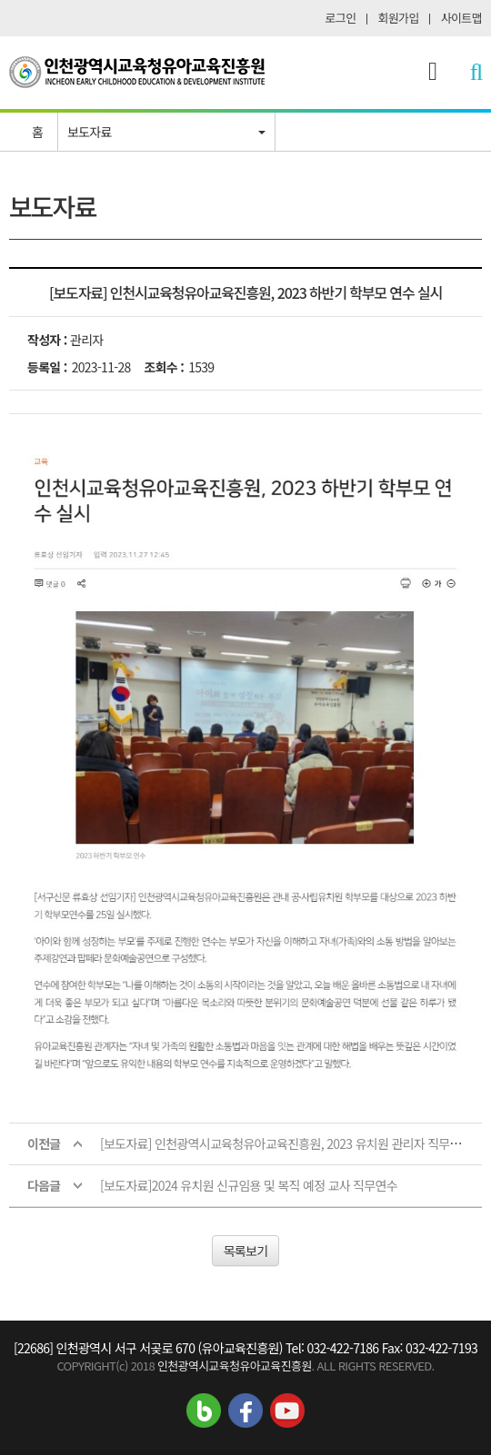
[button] (166, 132)
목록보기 (246, 1251)
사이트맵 (461, 17)
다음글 (44, 1185)
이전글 (44, 1143)
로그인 (341, 17)
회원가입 (398, 17)
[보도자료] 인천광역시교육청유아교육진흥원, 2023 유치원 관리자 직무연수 (286, 1143)
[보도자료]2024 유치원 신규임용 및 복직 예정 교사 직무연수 (248, 1185)
